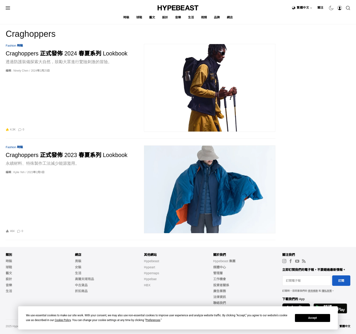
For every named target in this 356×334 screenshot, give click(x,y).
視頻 (204, 17)
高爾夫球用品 (84, 279)
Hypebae (150, 279)
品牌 (217, 17)
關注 (320, 7)
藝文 (152, 17)
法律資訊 (219, 297)
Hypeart (149, 267)
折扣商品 (81, 291)
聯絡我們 (219, 303)
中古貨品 (81, 285)
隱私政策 (327, 290)
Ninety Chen (20, 70)
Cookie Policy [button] (63, 320)
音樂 (178, 17)
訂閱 (341, 280)
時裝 (126, 17)
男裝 (78, 261)
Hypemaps (151, 273)
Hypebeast (151, 261)
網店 (230, 17)
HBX (147, 285)
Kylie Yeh (19, 172)
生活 (191, 17)
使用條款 (313, 290)
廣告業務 (219, 291)
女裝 (78, 267)
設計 (165, 17)
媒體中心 (219, 267)
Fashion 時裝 (14, 45)
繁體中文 (304, 7)
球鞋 (139, 17)
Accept (312, 317)
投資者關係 (221, 285)
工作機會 (219, 279)
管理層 (218, 273)
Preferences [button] (153, 320)
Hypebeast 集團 (224, 261)
